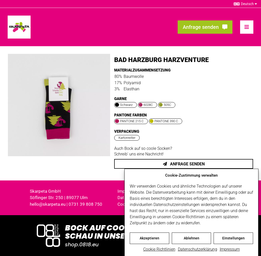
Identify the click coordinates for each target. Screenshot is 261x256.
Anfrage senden (184, 164)
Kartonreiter (127, 138)
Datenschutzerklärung (197, 252)
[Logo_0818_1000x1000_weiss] (48, 224)
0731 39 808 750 (85, 204)
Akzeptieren (149, 241)
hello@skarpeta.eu (48, 204)
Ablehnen (191, 241)
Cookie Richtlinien (159, 252)
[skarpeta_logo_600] (19, 17)
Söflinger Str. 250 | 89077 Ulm (59, 197)
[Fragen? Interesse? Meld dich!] (205, 27)
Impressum (230, 252)
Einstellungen (233, 241)
